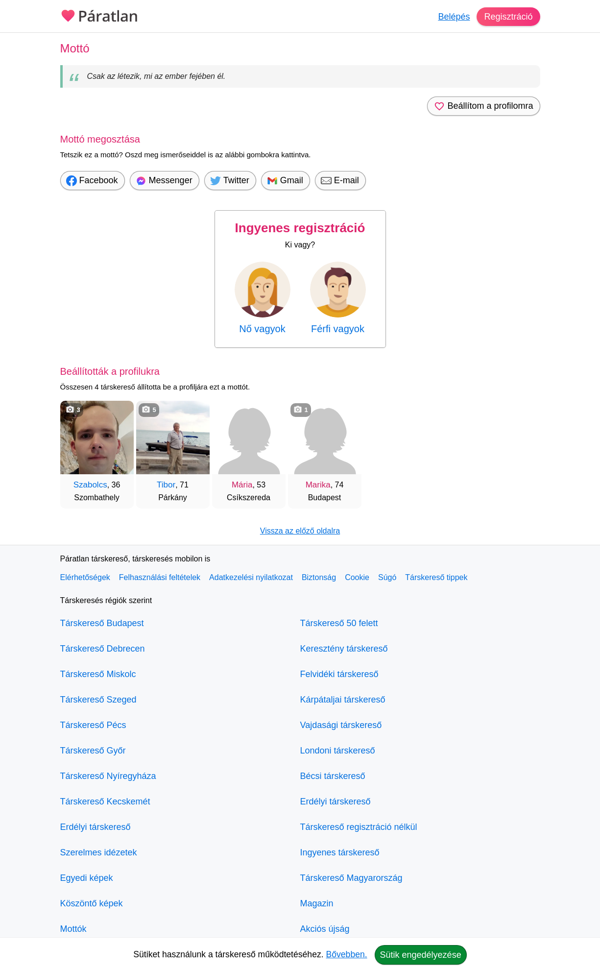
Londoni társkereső (337, 750)
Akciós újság (325, 929)
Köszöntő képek (91, 903)
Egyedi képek (86, 878)
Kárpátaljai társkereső (342, 700)
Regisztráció (508, 17)
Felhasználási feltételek (159, 577)
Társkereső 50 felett (339, 623)
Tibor (166, 484)
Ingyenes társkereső (340, 852)
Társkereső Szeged (98, 700)
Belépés (454, 17)
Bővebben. (346, 954)
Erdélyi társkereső (95, 827)
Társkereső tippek (436, 577)
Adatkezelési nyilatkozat (251, 577)
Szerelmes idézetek (98, 852)
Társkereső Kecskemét (105, 801)
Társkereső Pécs (93, 725)
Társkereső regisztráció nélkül (358, 827)
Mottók (73, 929)
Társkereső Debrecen (102, 649)
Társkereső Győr (93, 750)
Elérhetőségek (85, 577)
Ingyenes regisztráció (300, 227)
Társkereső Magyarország (351, 878)
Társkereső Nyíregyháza (108, 776)
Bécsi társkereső (332, 776)
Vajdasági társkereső (341, 725)
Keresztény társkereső (344, 649)
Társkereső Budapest (102, 623)
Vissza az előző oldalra (300, 531)
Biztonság (319, 577)
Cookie (357, 577)
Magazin (317, 903)
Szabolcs (90, 484)
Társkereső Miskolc (98, 674)
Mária (242, 484)
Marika (318, 484)
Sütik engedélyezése (420, 955)
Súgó (387, 577)
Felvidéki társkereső (339, 674)
